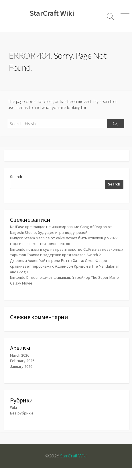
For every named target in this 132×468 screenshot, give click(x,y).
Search (16, 176)
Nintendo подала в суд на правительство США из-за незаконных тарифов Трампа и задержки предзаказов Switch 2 (66, 252)
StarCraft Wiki (73, 455)
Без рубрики (21, 413)
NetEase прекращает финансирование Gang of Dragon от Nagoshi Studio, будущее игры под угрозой (61, 229)
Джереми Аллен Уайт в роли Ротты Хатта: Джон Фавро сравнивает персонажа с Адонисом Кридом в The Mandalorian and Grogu (64, 266)
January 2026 (21, 366)
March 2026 (19, 355)
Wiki (13, 407)
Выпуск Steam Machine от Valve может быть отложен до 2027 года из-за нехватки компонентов (64, 240)
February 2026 (22, 360)
